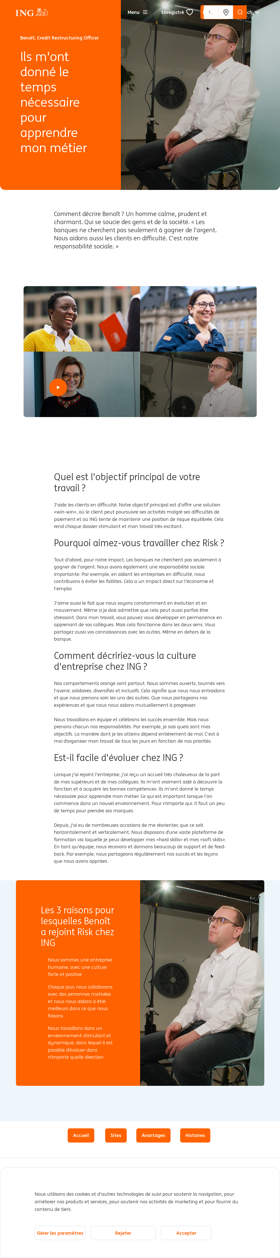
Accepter (186, 1233)
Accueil (81, 1135)
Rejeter (123, 1233)
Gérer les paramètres (60, 1233)
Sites (115, 1135)
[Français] (248, 12)
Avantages (153, 1135)
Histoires (195, 1135)
